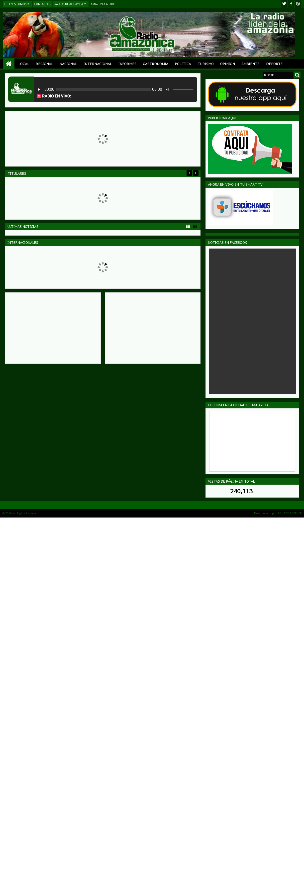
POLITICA (183, 64)
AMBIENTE (250, 64)
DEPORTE (274, 64)
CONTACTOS (42, 4)
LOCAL (23, 64)
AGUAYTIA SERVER (290, 513)
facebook (291, 4)
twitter (284, 4)
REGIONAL (44, 64)
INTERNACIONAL (98, 64)
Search (297, 75)
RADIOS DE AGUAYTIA (68, 4)
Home (8, 64)
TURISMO (206, 64)
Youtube (298, 4)
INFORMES (127, 64)
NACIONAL (68, 64)
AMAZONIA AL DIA (102, 4)
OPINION (227, 64)
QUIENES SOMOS (15, 4)
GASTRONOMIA (155, 64)
